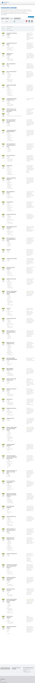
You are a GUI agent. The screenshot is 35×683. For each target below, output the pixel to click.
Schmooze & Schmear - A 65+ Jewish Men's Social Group (11, 145)
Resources (24, 670)
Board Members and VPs (26, 669)
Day (3, 18)
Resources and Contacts (28, 667)
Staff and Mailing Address (27, 671)
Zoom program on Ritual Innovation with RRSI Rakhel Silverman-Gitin (12, 457)
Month (11, 18)
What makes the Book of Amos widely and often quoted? (11, 121)
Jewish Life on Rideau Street (12, 553)
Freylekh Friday (9, 165)
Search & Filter (17, 18)
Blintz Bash (9, 249)
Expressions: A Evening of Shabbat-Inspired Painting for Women (11, 495)
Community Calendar (4, 4)
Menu (33, 2)
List (26, 21)
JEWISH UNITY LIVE (10, 418)
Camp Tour (9, 308)
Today (14, 21)
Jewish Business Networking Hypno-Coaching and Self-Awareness (12, 566)
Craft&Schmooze (10, 201)
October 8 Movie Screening (12, 258)
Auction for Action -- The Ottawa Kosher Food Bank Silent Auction (11, 110)
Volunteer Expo (9, 399)
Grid (29, 21)
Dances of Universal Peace (11, 71)
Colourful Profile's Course (11, 214)
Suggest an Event (31, 16)
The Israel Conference (11, 155)
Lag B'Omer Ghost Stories (11, 278)
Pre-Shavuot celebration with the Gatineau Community (11, 578)
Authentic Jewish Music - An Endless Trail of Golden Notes (12, 472)
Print (33, 18)
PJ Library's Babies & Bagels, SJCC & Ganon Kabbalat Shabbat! (12, 292)
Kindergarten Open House (11, 408)
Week (7, 18)
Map (32, 21)
